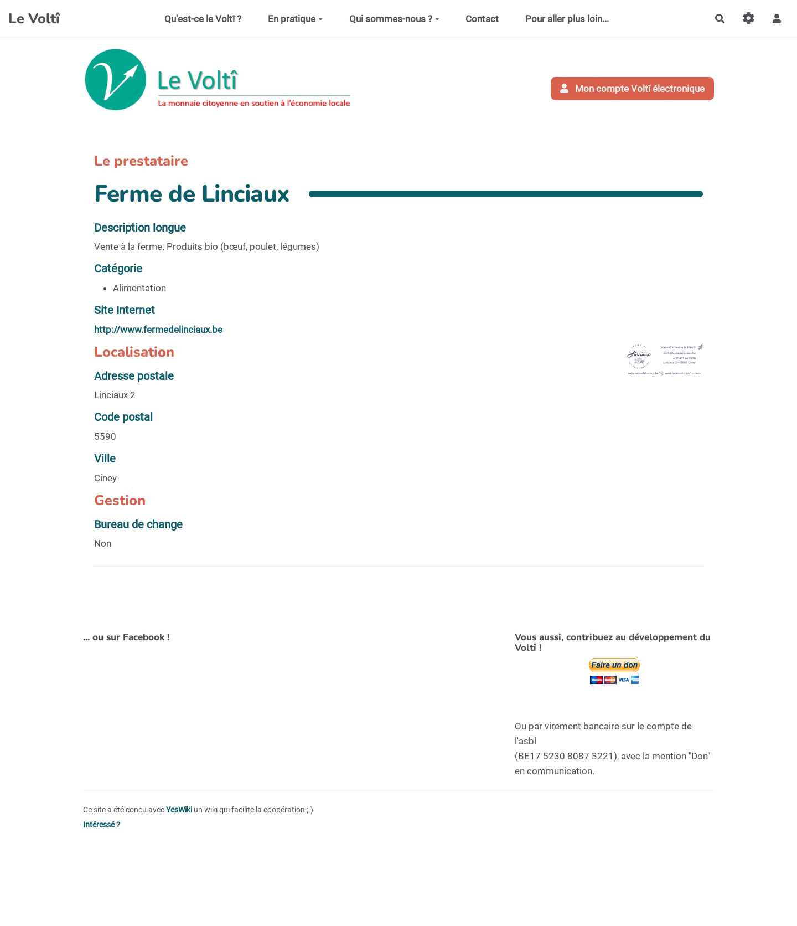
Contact (482, 18)
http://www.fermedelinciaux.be (158, 329)
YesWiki (179, 810)
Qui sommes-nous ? (394, 18)
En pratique (295, 18)
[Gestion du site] (748, 18)
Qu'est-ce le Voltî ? (202, 18)
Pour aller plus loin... (567, 18)
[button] (777, 18)
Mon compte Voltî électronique (632, 88)
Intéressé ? (101, 825)
